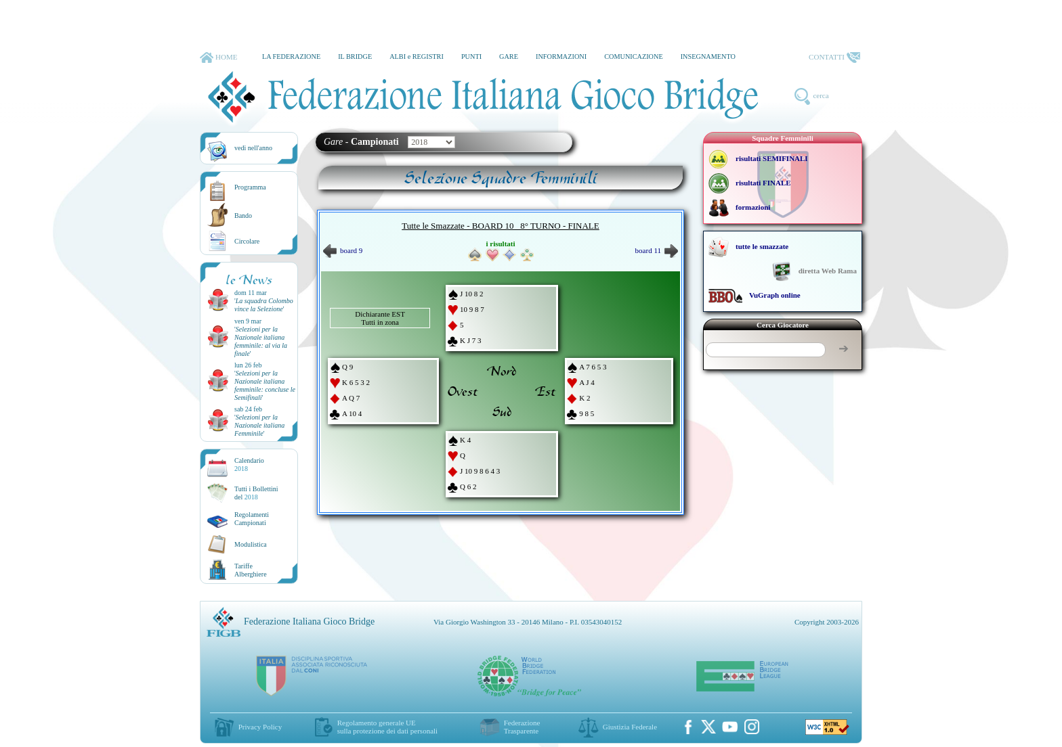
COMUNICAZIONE (633, 56)
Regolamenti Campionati (251, 518)
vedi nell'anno (253, 148)
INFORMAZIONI (561, 56)
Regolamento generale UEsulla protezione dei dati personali (387, 727)
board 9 (342, 250)
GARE (508, 56)
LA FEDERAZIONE (291, 56)
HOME (218, 57)
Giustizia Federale (630, 727)
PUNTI (471, 56)
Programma (250, 187)
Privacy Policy (260, 727)
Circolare (246, 241)
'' (263, 305)
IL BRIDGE (355, 56)
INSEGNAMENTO (708, 56)
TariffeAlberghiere (250, 570)
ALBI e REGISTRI (416, 56)
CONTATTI (834, 57)
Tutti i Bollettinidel (256, 493)
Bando (243, 215)
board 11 (656, 250)
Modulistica (250, 544)
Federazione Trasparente (522, 727)
